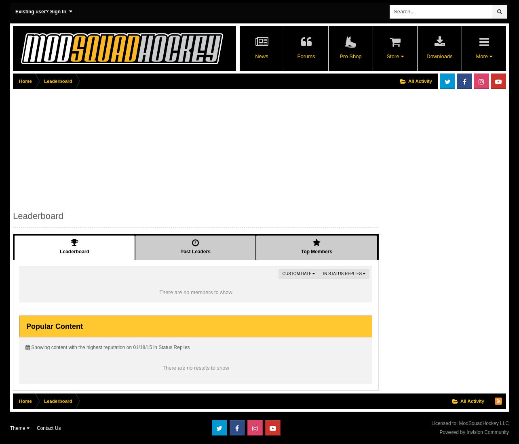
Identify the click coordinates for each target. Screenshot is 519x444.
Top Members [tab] (316, 247)
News (261, 56)
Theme (20, 428)
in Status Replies (344, 273)
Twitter (447, 81)
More (484, 56)
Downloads (439, 56)
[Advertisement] (160, 148)
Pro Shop (350, 56)
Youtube (498, 81)
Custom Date (299, 273)
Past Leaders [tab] (195, 247)
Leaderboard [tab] (75, 247)
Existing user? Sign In (43, 11)
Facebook (464, 81)
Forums (306, 56)
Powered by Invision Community (474, 432)
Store (394, 56)
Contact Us (49, 428)
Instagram (481, 81)
